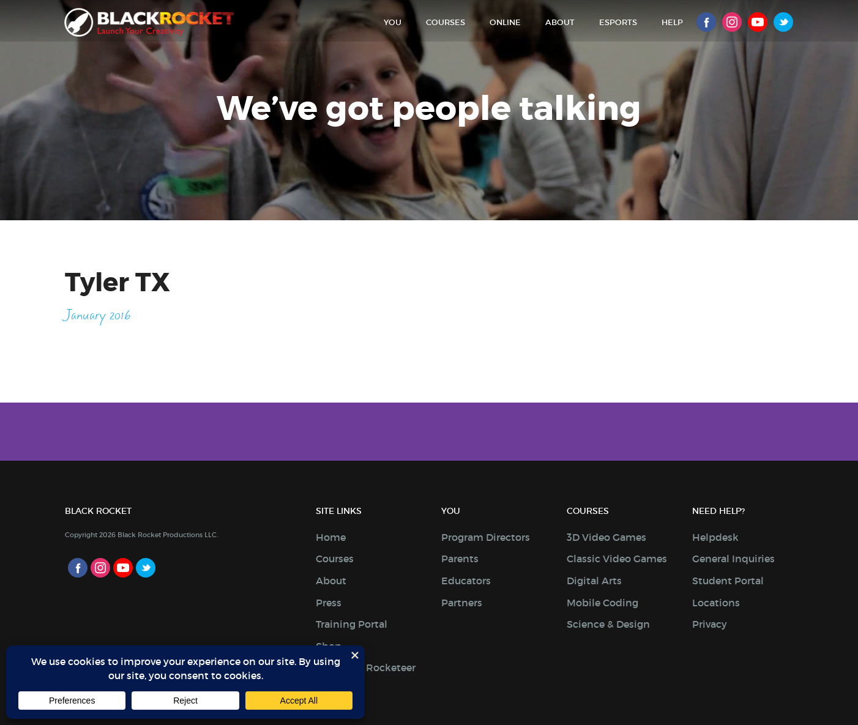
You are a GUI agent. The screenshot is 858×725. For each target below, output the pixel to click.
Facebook (706, 22)
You (392, 22)
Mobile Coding (602, 603)
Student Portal (728, 580)
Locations (716, 603)
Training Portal (351, 624)
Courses (445, 22)
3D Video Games (606, 537)
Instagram (732, 22)
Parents (460, 558)
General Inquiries (733, 558)
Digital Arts (594, 580)
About (560, 22)
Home (331, 537)
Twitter (783, 22)
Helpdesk (715, 537)
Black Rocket (150, 22)
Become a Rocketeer (366, 667)
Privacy (709, 624)
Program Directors (485, 537)
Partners (461, 603)
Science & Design (608, 624)
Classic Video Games (617, 558)
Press (328, 603)
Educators (466, 580)
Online (505, 22)
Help (672, 22)
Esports (618, 22)
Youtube (757, 22)
